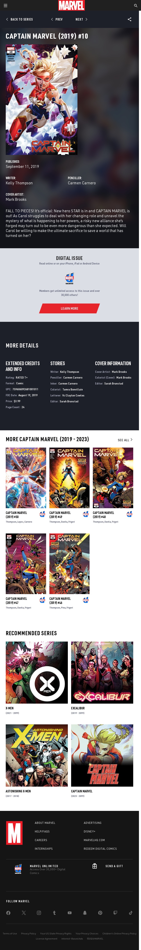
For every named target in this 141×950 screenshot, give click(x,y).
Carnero (28, 521)
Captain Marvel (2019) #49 (60, 515)
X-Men (10, 708)
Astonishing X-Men (18, 791)
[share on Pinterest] (100, 914)
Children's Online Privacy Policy (119, 933)
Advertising (93, 822)
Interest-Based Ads (72, 938)
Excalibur (78, 708)
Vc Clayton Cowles (73, 395)
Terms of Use (10, 933)
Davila (64, 521)
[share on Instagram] (39, 914)
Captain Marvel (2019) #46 (60, 601)
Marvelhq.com (94, 840)
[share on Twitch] (115, 914)
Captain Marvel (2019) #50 (16, 515)
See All (125, 440)
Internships (44, 848)
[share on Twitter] (24, 914)
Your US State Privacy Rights (56, 933)
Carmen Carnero (82, 182)
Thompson (11, 521)
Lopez (20, 521)
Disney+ (90, 831)
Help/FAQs (42, 831)
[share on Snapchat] (85, 914)
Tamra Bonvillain (73, 389)
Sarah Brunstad (69, 401)
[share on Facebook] (8, 914)
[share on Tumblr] (54, 914)
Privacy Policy (28, 933)
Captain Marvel (81, 791)
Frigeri (71, 521)
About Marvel (45, 822)
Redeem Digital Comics (100, 848)
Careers (41, 840)
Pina (63, 607)
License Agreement (46, 938)
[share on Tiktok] (131, 914)
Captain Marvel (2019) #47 (16, 601)
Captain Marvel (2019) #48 (103, 515)
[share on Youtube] (70, 914)
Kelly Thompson (19, 182)
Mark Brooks (16, 199)
